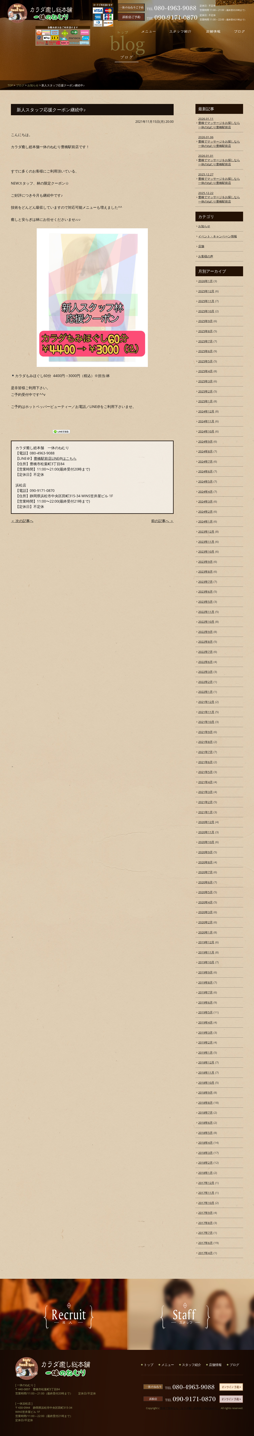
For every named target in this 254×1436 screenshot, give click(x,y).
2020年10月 (206, 842)
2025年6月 (205, 351)
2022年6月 (205, 662)
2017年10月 (206, 1203)
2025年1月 (205, 401)
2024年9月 (205, 441)
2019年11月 (206, 952)
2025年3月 (205, 381)
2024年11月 (206, 421)
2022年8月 (205, 642)
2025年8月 (205, 331)
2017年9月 (205, 1213)
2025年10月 (206, 311)
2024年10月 (206, 431)
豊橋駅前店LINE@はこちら (55, 458)
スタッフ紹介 (191, 1365)
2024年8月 (205, 451)
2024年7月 (205, 461)
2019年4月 (205, 1022)
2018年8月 (205, 1103)
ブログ (20, 85)
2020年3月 (205, 912)
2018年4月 (205, 1143)
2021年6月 (205, 762)
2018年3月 (205, 1153)
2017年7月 (205, 1233)
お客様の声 (205, 256)
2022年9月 (205, 632)
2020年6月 (205, 882)
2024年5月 (205, 481)
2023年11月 (206, 542)
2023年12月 (206, 531)
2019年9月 (205, 972)
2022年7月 (205, 652)
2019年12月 (206, 942)
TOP (10, 85)
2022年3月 (205, 672)
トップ (148, 1365)
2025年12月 (206, 291)
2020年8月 (205, 862)
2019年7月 (205, 992)
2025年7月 (205, 341)
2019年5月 (205, 1012)
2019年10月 (206, 962)
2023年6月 (205, 591)
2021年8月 (205, 742)
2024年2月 (205, 511)
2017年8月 (205, 1223)
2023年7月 (205, 582)
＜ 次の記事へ (22, 520)
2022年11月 (206, 612)
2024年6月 (205, 471)
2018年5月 (205, 1133)
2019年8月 (205, 982)
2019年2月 (205, 1042)
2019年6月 (205, 1002)
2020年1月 (205, 932)
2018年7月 (205, 1112)
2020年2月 (205, 922)
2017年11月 (206, 1193)
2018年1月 (205, 1173)
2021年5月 (205, 772)
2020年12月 (206, 822)
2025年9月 (205, 321)
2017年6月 (205, 1243)
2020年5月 (205, 892)
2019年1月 (205, 1052)
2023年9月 (205, 562)
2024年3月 (205, 501)
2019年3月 (205, 1032)
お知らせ (32, 85)
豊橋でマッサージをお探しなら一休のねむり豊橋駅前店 (219, 123)
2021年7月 (205, 752)
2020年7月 (205, 872)
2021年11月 (206, 712)
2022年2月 (205, 682)
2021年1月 (205, 812)
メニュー (167, 1365)
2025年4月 (205, 371)
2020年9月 (205, 852)
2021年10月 (206, 722)
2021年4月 (205, 782)
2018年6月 (205, 1123)
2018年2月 (205, 1163)
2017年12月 (206, 1183)
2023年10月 (206, 551)
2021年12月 (206, 702)
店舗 (201, 246)
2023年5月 (205, 602)
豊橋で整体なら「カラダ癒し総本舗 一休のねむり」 (190, 1408)
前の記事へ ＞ (162, 520)
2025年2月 (205, 391)
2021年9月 (205, 732)
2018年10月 (206, 1083)
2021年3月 (205, 792)
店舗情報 (215, 1365)
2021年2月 (205, 802)
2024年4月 (205, 491)
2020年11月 (206, 832)
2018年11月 (206, 1072)
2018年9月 (205, 1092)
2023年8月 (205, 571)
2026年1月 (205, 281)
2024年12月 (206, 411)
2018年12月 (206, 1062)
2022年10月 (206, 622)
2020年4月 (205, 902)
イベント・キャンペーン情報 (217, 236)
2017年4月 (205, 1253)
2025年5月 (205, 361)
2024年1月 (205, 521)
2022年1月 (205, 692)
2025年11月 (206, 301)
